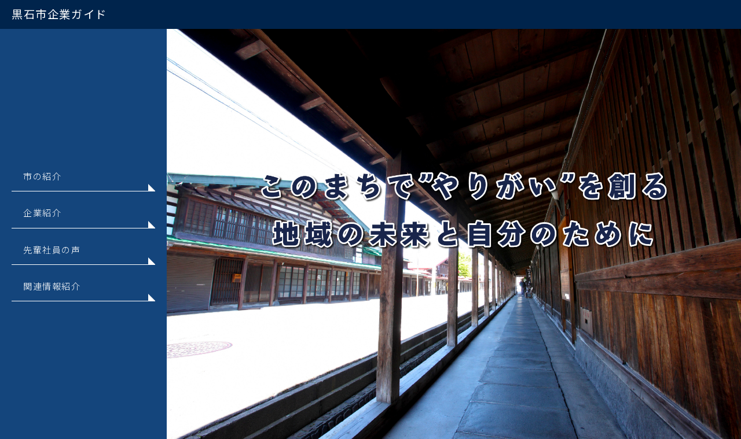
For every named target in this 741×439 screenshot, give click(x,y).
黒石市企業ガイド (59, 14)
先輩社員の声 (52, 249)
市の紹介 (42, 175)
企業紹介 (42, 212)
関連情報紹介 (52, 285)
